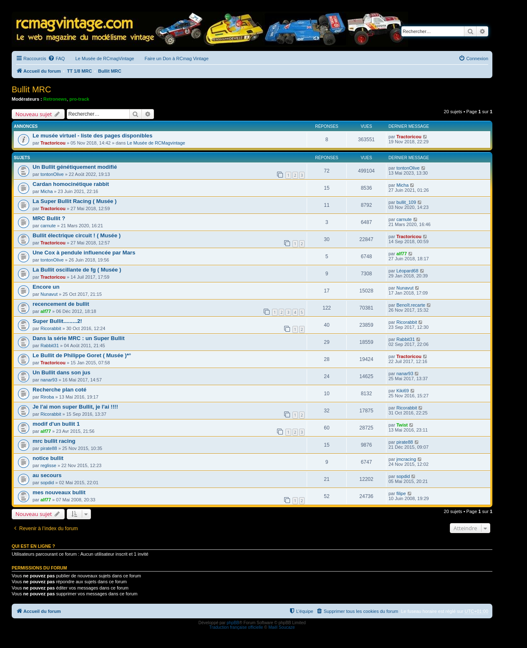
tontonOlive (52, 174)
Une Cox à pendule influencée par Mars (84, 252)
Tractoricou (53, 142)
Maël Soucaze (281, 627)
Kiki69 (402, 390)
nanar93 (48, 379)
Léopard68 (407, 270)
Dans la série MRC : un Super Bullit (79, 338)
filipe (401, 493)
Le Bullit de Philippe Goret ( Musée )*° (82, 355)
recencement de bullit (61, 304)
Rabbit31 (49, 345)
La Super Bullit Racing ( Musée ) (75, 201)
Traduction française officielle (236, 627)
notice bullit (48, 458)
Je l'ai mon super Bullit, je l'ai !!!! (75, 407)
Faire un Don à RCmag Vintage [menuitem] (176, 58)
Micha (46, 191)
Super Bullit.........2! (57, 321)
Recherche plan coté (59, 389)
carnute (48, 225)
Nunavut (49, 294)
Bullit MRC (31, 89)
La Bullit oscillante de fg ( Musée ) (77, 270)
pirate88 (48, 448)
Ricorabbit (50, 328)
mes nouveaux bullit (59, 492)
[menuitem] (56, 58)
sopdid (47, 482)
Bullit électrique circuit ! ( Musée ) (77, 235)
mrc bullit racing (54, 441)
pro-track (79, 99)
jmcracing (406, 459)
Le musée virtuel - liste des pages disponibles (92, 135)
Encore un (46, 287)
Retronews (55, 99)
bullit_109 (406, 202)
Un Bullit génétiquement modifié (75, 167)
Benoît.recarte (410, 304)
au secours (47, 475)
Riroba (47, 396)
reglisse (48, 465)
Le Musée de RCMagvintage (156, 142)
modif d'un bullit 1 (56, 424)
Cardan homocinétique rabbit (71, 184)
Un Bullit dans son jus (61, 372)
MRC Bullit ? (49, 218)
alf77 (401, 253)
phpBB (233, 622)
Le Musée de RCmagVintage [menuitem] (104, 58)
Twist (402, 424)
